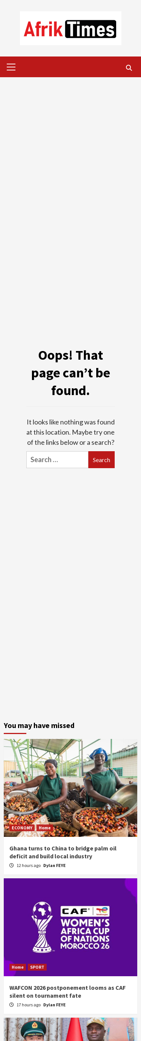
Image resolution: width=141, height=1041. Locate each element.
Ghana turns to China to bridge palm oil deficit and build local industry (63, 852)
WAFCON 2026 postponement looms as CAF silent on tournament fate (67, 991)
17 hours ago (29, 1004)
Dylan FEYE (54, 865)
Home (45, 827)
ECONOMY (22, 827)
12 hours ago (29, 865)
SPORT (37, 967)
